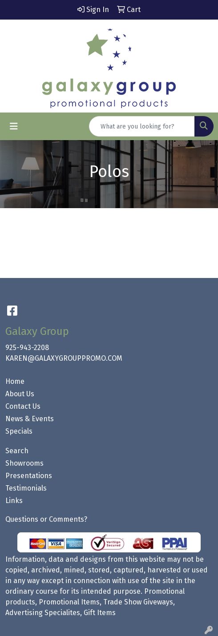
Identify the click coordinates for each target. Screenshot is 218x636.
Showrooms (24, 463)
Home (14, 381)
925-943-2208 (27, 347)
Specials (18, 431)
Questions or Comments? (46, 519)
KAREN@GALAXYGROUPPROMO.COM (63, 358)
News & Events (29, 419)
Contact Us (22, 406)
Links (14, 500)
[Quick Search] (142, 126)
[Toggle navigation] (13, 126)
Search (16, 451)
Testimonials (26, 488)
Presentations (28, 475)
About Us (19, 394)
